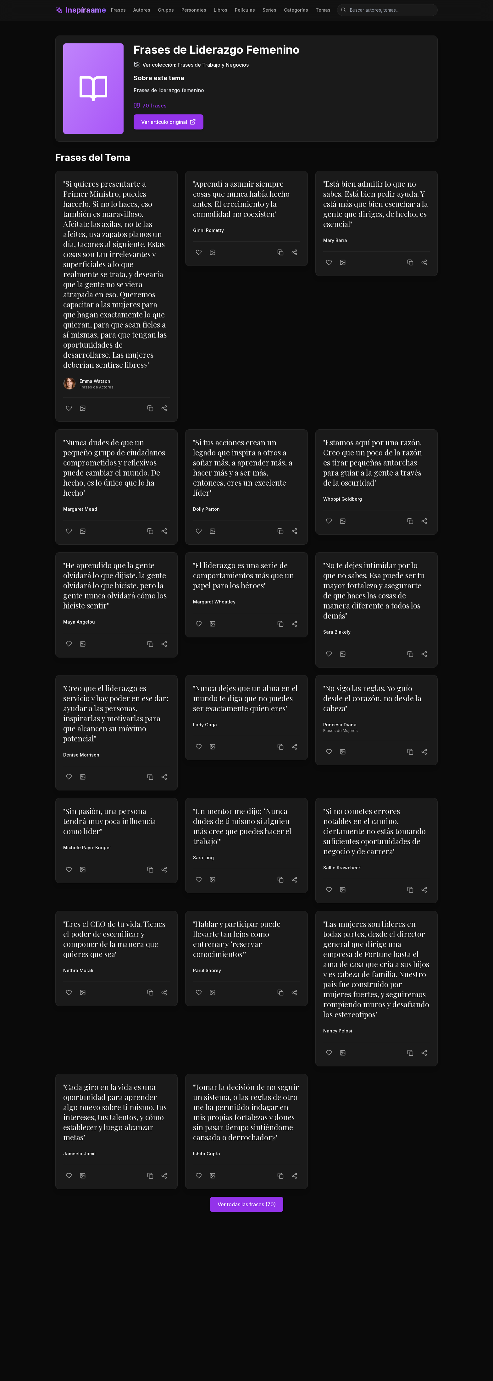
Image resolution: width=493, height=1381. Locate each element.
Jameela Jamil (79, 1153)
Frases (118, 10)
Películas (245, 10)
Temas (323, 10)
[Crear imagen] (82, 408)
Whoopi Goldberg (342, 499)
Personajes (193, 10)
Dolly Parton (206, 509)
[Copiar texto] (150, 408)
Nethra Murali (78, 970)
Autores (141, 10)
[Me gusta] (69, 408)
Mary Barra (335, 240)
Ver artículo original (168, 122)
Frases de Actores (97, 387)
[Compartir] (164, 408)
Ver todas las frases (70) (247, 1204)
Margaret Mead (80, 509)
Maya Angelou (79, 621)
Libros (220, 10)
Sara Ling (203, 857)
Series (269, 10)
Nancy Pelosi (337, 1030)
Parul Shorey (207, 970)
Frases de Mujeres (340, 730)
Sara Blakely (337, 632)
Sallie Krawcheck (342, 867)
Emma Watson (95, 381)
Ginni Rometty (208, 230)
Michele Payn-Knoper (87, 847)
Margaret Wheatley (214, 601)
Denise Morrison (81, 754)
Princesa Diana (340, 724)
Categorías (296, 10)
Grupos (166, 10)
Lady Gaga (205, 724)
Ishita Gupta (206, 1153)
